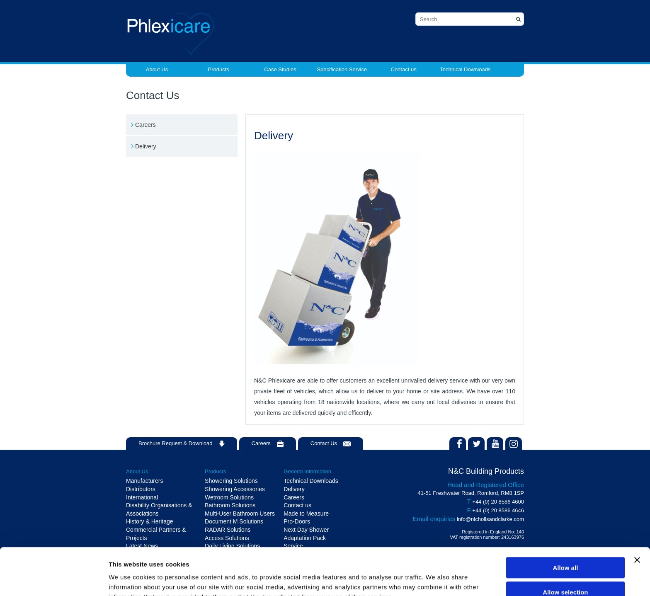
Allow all (565, 523)
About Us (157, 69)
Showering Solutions (231, 480)
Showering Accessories (235, 489)
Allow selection (565, 547)
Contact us (404, 69)
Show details (435, 579)
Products (218, 69)
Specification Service (342, 69)
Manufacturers (144, 480)
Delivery (145, 146)
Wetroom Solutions (229, 497)
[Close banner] (637, 515)
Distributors (140, 489)
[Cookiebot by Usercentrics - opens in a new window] (53, 580)
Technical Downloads (465, 69)
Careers (145, 124)
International (142, 497)
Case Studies (280, 69)
